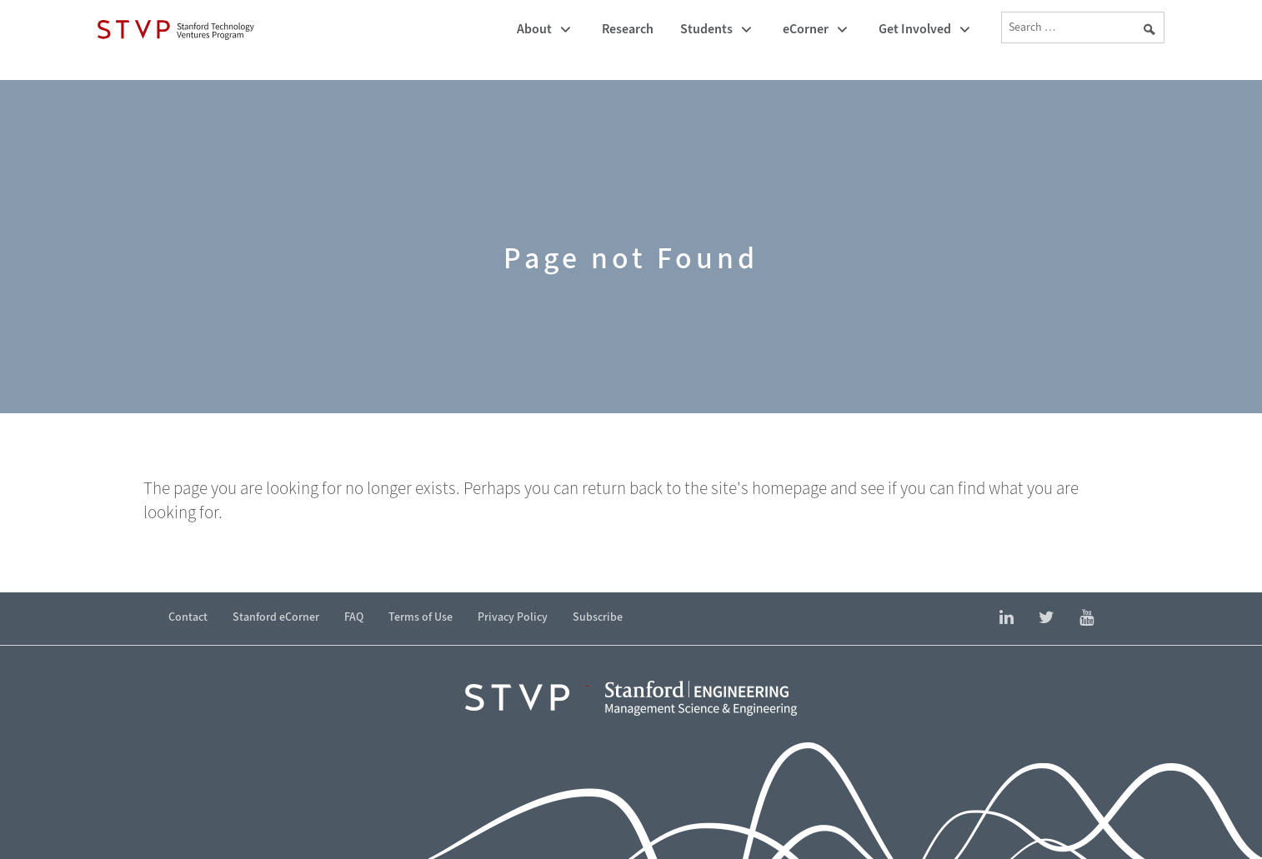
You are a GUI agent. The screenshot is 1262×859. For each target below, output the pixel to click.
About (534, 28)
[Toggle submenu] (565, 30)
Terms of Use (420, 617)
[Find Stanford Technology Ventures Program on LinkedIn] (1006, 618)
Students (706, 28)
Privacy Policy (513, 617)
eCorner (806, 28)
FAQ (353, 617)
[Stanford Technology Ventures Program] (176, 29)
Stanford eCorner (276, 617)
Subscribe (598, 617)
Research (628, 28)
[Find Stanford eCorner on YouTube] (1086, 618)
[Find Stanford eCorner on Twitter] (1046, 618)
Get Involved (915, 28)
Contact (188, 617)
